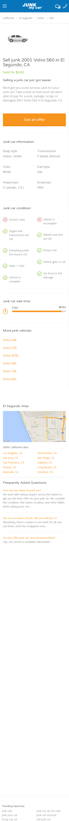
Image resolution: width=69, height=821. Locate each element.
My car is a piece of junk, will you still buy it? (30, 518)
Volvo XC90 (10, 355)
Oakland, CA (44, 462)
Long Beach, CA (46, 467)
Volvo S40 (9, 340)
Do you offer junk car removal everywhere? (29, 537)
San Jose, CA (10, 457)
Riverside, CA (10, 472)
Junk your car (9, 815)
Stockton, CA (45, 472)
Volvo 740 (9, 371)
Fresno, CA (9, 467)
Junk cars (7, 811)
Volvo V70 (10, 348)
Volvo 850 (9, 379)
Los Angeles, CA (12, 453)
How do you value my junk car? (22, 490)
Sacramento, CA (47, 453)
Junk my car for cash (48, 811)
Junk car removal (46, 815)
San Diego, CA (45, 457)
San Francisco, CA (13, 462)
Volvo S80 (9, 363)
